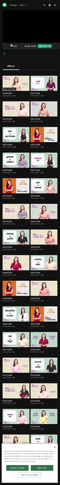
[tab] (11, 59)
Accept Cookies (17, 468)
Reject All (42, 468)
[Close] (55, 447)
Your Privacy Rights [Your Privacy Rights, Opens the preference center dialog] (30, 475)
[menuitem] (13, 5)
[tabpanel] (30, 263)
